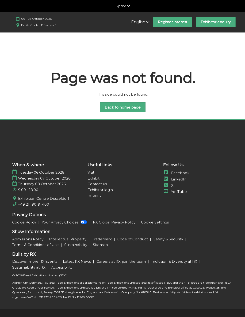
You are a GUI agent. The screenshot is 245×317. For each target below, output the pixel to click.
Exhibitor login (100, 190)
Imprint (94, 195)
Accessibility (62, 267)
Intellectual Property (68, 239)
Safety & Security (168, 239)
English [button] (140, 22)
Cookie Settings (155, 222)
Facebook (176, 173)
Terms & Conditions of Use (36, 245)
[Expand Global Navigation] (122, 6)
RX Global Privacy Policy (114, 222)
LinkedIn (175, 179)
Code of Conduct (133, 239)
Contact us (97, 184)
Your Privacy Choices (65, 222)
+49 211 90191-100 (33, 204)
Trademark (102, 239)
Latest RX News (77, 261)
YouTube (175, 191)
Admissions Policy (28, 239)
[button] (172, 22)
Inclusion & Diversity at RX (175, 261)
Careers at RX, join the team (121, 261)
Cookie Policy (24, 222)
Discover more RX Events (35, 261)
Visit (91, 172)
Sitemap (100, 245)
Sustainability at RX (29, 267)
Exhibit (94, 178)
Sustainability (76, 245)
